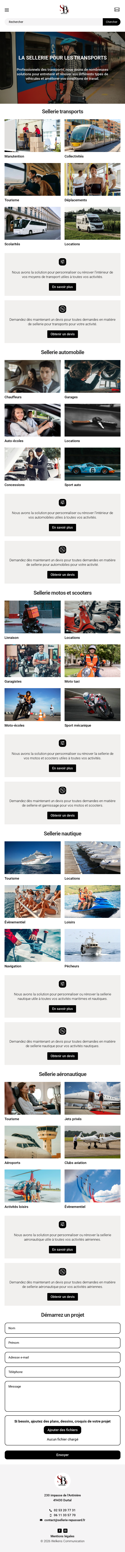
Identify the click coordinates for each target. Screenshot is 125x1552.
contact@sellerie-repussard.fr (64, 1520)
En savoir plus (62, 287)
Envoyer (62, 1455)
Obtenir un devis (63, 334)
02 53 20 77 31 (65, 1510)
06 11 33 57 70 (65, 1515)
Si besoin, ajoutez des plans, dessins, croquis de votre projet (62, 1421)
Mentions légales (62, 1536)
